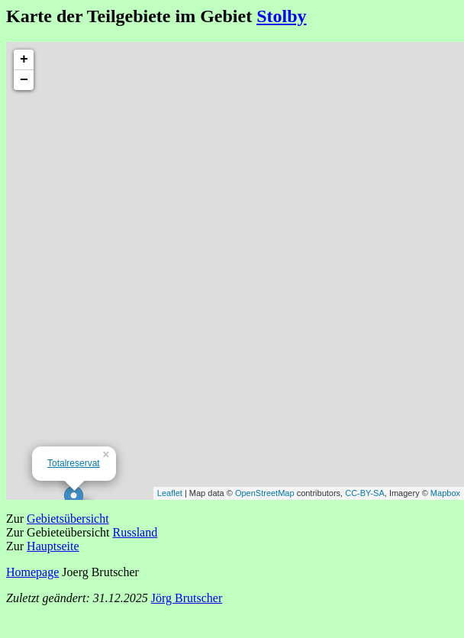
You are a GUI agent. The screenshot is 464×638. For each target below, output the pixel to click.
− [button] (24, 80)
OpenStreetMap (265, 493)
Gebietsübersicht (68, 518)
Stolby (281, 16)
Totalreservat (73, 463)
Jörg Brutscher (186, 597)
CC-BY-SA (365, 493)
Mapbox (445, 493)
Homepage (32, 572)
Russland (135, 532)
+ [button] (24, 59)
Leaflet (169, 493)
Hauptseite (53, 546)
